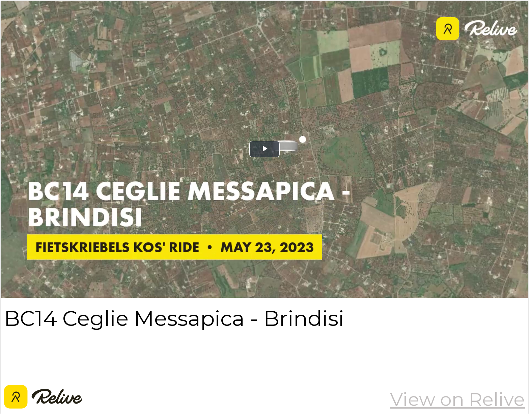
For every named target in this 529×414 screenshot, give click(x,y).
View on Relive (457, 399)
